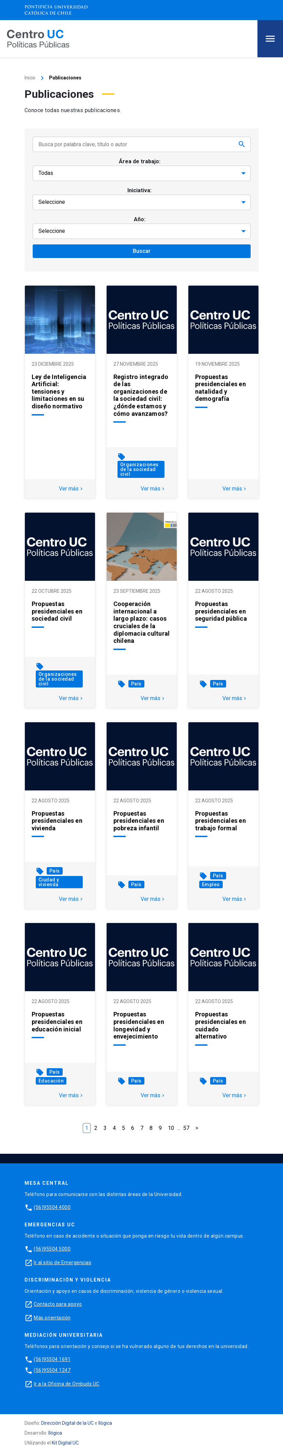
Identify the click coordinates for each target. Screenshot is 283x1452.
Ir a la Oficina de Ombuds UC (66, 1384)
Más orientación (52, 1317)
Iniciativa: (139, 190)
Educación (51, 1081)
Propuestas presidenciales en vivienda (57, 821)
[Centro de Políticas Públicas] (38, 38)
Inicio (30, 77)
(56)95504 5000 (52, 1249)
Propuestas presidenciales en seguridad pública (221, 611)
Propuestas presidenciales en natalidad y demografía (220, 388)
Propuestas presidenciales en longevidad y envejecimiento (138, 1025)
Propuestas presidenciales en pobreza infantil (138, 821)
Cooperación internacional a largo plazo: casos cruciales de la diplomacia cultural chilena (141, 622)
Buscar (142, 251)
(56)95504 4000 (52, 1207)
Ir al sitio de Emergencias (62, 1262)
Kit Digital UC (65, 1443)
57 (186, 1128)
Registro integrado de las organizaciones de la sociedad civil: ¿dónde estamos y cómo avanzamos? (141, 395)
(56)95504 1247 (52, 1370)
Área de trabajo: (139, 161)
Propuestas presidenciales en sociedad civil (57, 611)
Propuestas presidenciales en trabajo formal (220, 821)
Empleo (211, 884)
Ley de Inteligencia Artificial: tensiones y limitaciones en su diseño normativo (59, 391)
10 (171, 1128)
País (136, 683)
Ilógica (105, 1423)
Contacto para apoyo (58, 1304)
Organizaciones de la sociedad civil (139, 469)
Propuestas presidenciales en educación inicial (57, 1021)
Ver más (71, 488)
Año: (139, 219)
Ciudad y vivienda (48, 882)
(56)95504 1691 (52, 1359)
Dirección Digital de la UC (67, 1423)
